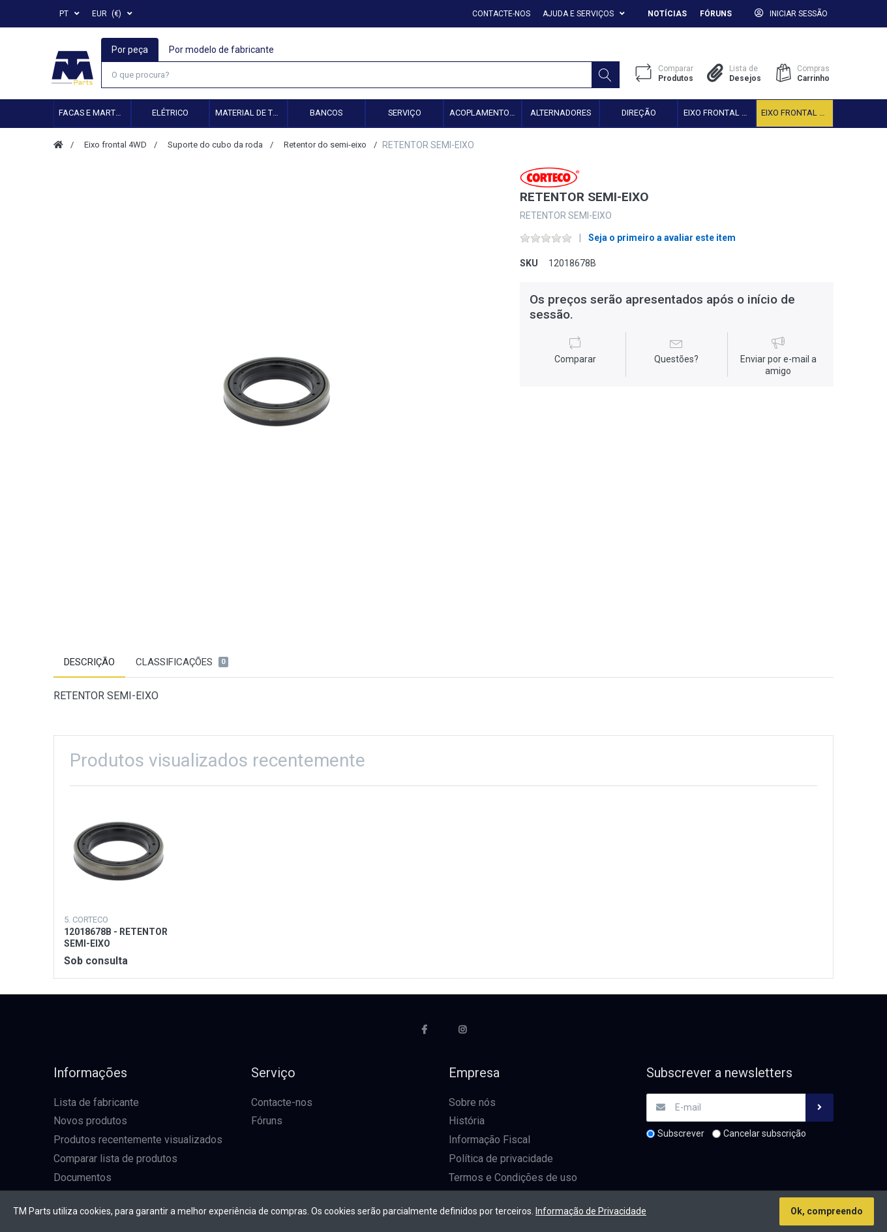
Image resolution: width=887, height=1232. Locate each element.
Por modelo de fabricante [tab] (222, 49)
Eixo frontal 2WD (719, 114)
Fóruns (716, 13)
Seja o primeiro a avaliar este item (662, 239)
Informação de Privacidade (590, 1211)
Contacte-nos (501, 13)
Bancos (326, 114)
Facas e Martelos (94, 114)
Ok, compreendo (826, 1211)
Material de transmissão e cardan (251, 114)
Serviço (404, 114)
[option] (277, 392)
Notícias (667, 13)
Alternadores (560, 114)
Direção (639, 114)
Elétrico (170, 114)
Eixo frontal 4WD (797, 114)
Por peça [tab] (130, 49)
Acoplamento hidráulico (485, 114)
